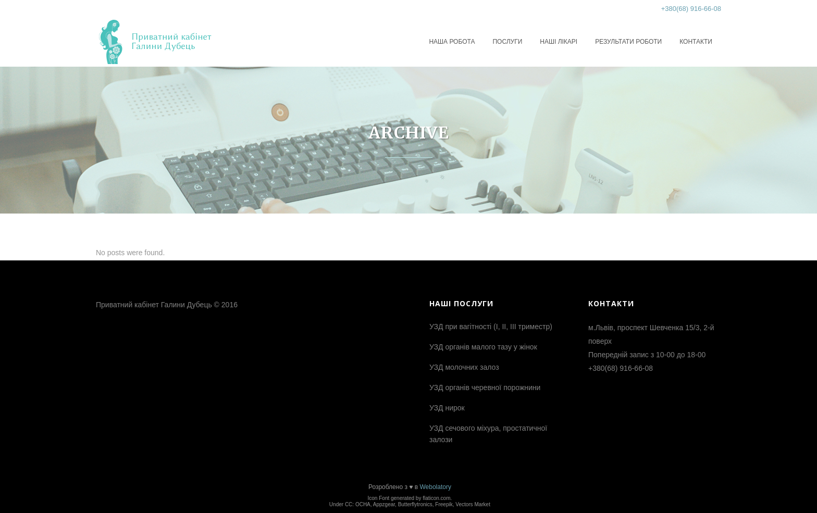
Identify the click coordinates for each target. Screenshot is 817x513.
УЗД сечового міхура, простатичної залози (488, 434)
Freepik (443, 504)
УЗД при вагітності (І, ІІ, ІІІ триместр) (490, 326)
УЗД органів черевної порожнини (484, 387)
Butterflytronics (415, 504)
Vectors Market (472, 504)
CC (348, 504)
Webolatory (435, 487)
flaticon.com (436, 498)
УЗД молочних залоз (464, 367)
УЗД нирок (447, 408)
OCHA (362, 504)
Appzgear (384, 504)
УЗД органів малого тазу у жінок (483, 347)
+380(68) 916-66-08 (691, 8)
